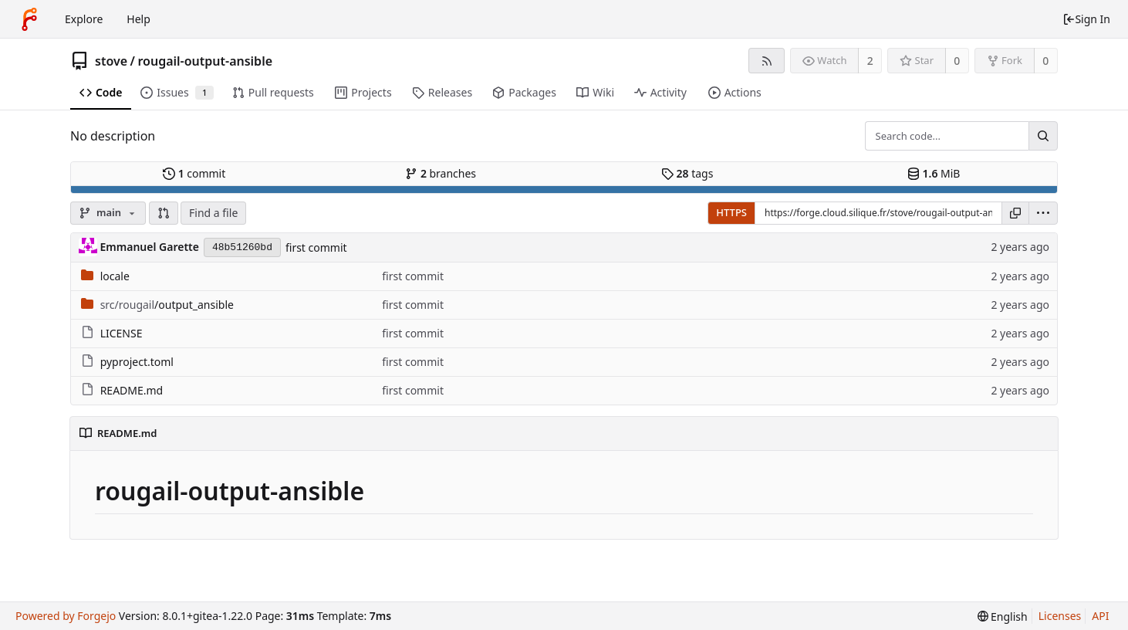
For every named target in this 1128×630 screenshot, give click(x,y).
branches (440, 173)
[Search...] (1043, 136)
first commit (316, 247)
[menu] (1043, 213)
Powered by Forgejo (65, 615)
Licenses (1060, 615)
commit (194, 173)
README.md (132, 390)
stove (111, 61)
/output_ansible (167, 304)
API (1100, 615)
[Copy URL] (1015, 213)
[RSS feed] (766, 60)
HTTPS (731, 212)
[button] (163, 213)
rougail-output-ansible (204, 61)
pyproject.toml (137, 361)
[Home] (29, 19)
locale (115, 276)
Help (138, 19)
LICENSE (121, 333)
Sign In (1086, 19)
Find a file (213, 212)
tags (687, 173)
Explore (84, 19)
